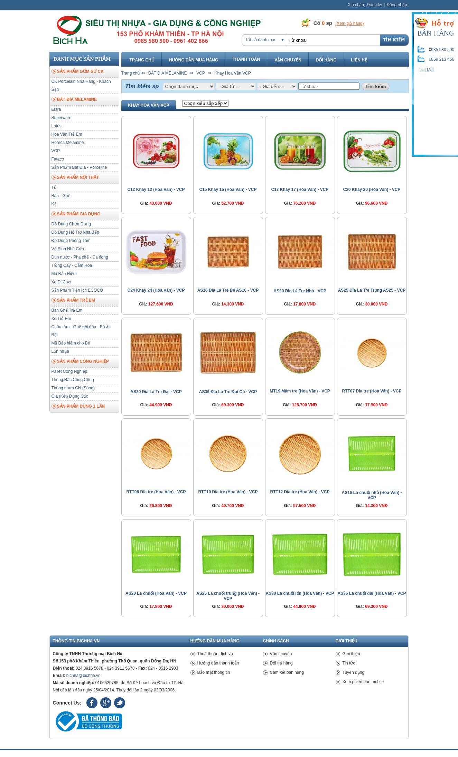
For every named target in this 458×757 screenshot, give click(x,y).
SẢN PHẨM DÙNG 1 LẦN (78, 406)
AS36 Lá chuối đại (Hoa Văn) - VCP (371, 593)
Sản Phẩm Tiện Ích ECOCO (77, 290)
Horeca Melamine (68, 142)
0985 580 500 (441, 49)
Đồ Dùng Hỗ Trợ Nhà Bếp (75, 232)
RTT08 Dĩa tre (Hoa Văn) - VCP (156, 491)
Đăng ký (374, 4)
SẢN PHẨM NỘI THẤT (75, 177)
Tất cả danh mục (260, 39)
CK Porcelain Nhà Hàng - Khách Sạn (81, 85)
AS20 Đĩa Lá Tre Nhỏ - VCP (299, 291)
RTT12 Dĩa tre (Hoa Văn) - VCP (299, 491)
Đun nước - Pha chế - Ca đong (80, 257)
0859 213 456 (441, 59)
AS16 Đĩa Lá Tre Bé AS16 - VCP (228, 290)
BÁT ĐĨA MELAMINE (74, 99)
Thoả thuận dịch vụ (215, 653)
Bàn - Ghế (61, 195)
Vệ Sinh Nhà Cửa (68, 248)
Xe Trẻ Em (61, 318)
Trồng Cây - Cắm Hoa (72, 265)
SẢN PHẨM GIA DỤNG (76, 214)
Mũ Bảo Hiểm (64, 273)
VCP (56, 150)
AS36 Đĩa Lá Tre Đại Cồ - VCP (228, 391)
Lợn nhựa (60, 351)
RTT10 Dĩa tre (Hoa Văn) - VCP (228, 491)
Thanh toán (246, 59)
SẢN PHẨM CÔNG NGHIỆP (80, 361)
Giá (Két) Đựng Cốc (70, 396)
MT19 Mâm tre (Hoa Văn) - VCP (300, 391)
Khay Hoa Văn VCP (232, 73)
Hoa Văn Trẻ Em (67, 134)
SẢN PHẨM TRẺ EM (73, 300)
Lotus (57, 126)
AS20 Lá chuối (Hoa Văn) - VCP (156, 593)
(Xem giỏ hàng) (349, 23)
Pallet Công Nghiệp (69, 371)
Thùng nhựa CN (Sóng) (73, 388)
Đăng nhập (396, 4)
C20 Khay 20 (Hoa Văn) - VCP (371, 189)
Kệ (54, 204)
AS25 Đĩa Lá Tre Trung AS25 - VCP (372, 290)
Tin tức (349, 663)
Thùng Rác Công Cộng (73, 379)
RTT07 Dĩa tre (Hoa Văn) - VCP (371, 391)
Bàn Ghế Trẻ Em (67, 310)
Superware (62, 117)
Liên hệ (359, 60)
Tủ (54, 187)
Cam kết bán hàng (287, 672)
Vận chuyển (287, 60)
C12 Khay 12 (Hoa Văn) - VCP (156, 189)
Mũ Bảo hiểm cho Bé (71, 343)
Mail (427, 70)
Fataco (58, 159)
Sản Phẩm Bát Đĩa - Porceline (79, 167)
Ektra (56, 109)
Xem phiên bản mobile (363, 681)
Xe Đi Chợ (61, 282)
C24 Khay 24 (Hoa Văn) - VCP (156, 290)
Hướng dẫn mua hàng (193, 60)
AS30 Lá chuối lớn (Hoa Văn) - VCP (299, 593)
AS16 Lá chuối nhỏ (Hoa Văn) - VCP (372, 495)
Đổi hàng (326, 60)
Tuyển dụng (354, 672)
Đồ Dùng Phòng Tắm (71, 240)
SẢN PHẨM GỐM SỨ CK (78, 71)
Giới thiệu (351, 653)
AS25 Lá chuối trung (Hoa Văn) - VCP (228, 596)
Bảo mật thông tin (213, 672)
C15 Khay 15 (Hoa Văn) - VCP (227, 189)
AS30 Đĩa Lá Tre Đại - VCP (155, 391)
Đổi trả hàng (281, 663)
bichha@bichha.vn (83, 675)
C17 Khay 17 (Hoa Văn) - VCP (299, 189)
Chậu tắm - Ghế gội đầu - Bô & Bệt (80, 330)
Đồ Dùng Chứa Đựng (71, 224)
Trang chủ (142, 60)
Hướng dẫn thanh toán (218, 663)
